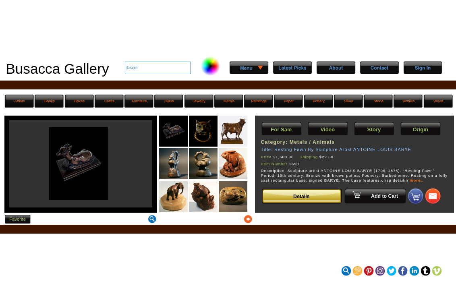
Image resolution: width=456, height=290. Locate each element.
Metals (229, 101)
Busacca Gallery (57, 69)
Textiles (408, 101)
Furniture (139, 101)
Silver (348, 101)
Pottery (319, 101)
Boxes (79, 101)
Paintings (258, 101)
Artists (20, 101)
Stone (378, 101)
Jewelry (199, 101)
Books (49, 101)
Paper (289, 101)
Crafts (109, 101)
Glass (169, 101)
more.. (417, 180)
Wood (438, 101)
